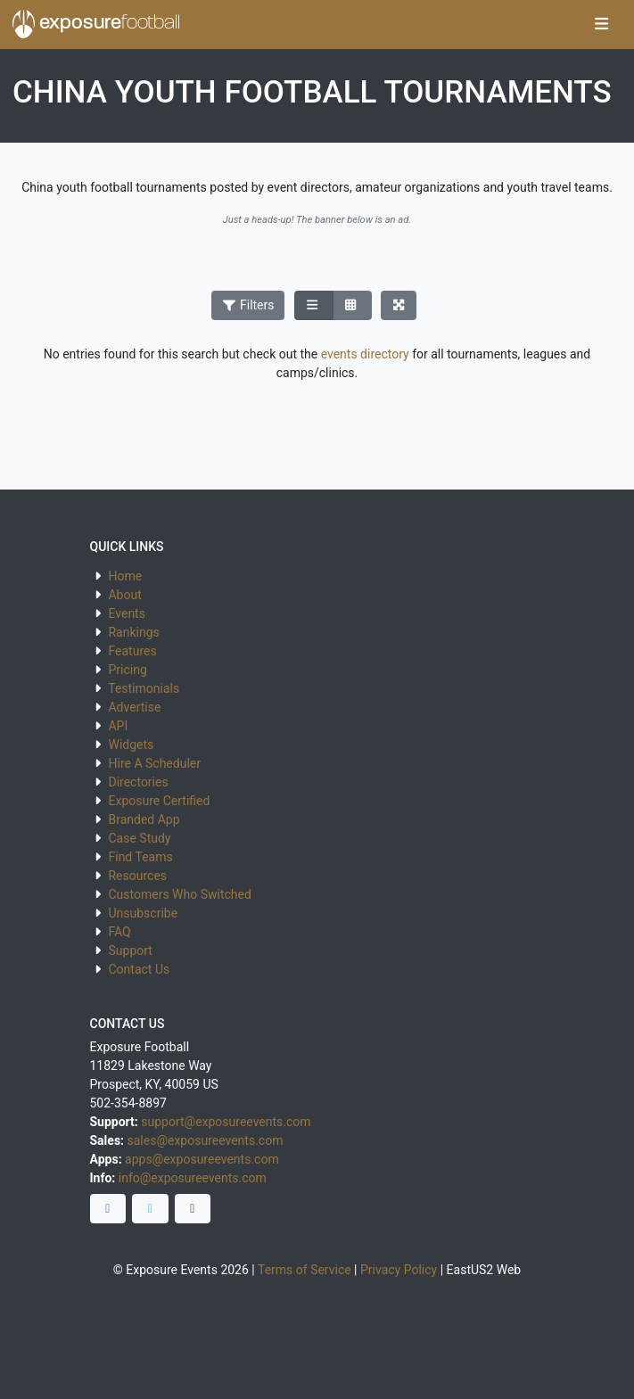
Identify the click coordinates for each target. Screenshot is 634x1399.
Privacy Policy (398, 1270)
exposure (96, 24)
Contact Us (138, 969)
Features (132, 651)
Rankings (133, 632)
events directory (365, 354)
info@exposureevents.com (193, 1178)
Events (126, 613)
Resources (137, 875)
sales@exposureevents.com (206, 1140)
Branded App (143, 819)
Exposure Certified (159, 801)
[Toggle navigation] (601, 24)
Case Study (139, 838)
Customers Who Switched (179, 894)
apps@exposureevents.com (202, 1159)
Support (130, 950)
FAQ (119, 932)
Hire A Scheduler (154, 763)
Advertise (134, 707)
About (124, 595)
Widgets (130, 744)
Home (125, 576)
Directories (138, 782)
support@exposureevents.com (225, 1122)
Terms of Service (304, 1270)
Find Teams (140, 857)
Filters (248, 305)
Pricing (127, 669)
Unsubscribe (142, 913)
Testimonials (143, 688)
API (118, 726)
